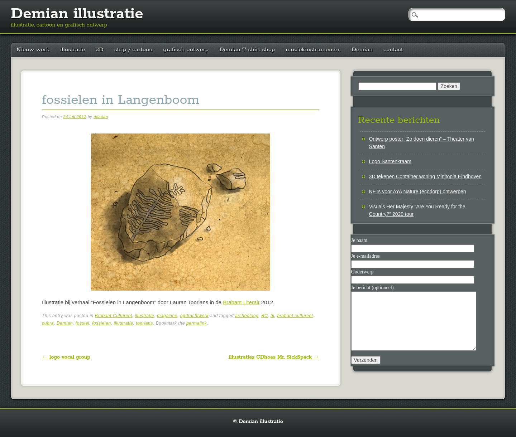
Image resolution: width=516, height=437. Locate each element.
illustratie (72, 49)
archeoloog (246, 315)
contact (393, 49)
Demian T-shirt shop (247, 49)
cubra (48, 323)
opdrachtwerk (194, 315)
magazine (167, 315)
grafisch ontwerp (186, 49)
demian (101, 117)
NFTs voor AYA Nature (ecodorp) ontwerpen (417, 191)
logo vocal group (66, 357)
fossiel (82, 323)
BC (264, 315)
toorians (144, 323)
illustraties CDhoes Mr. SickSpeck (274, 357)
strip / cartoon (133, 49)
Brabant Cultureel (113, 315)
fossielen (101, 323)
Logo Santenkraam (390, 161)
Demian (362, 49)
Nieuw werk (32, 49)
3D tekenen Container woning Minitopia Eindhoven (425, 176)
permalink (196, 323)
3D (99, 49)
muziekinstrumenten (313, 49)
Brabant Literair (241, 302)
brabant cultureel (295, 315)
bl (272, 315)
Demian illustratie (77, 14)
